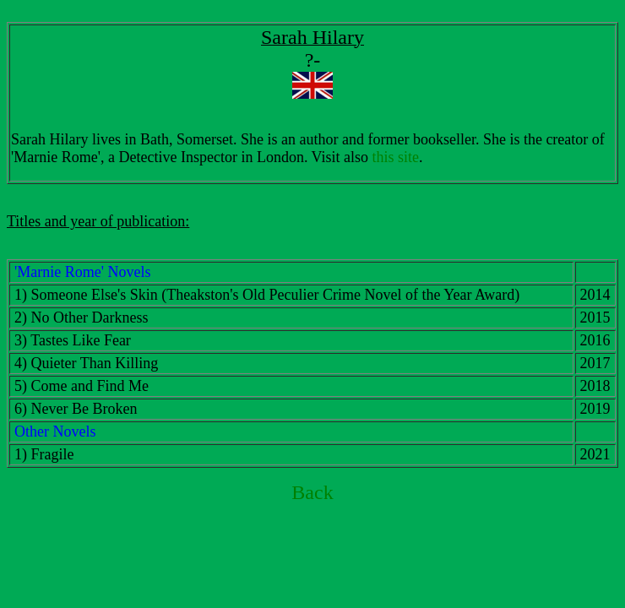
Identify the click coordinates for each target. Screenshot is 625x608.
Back (312, 492)
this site (395, 157)
